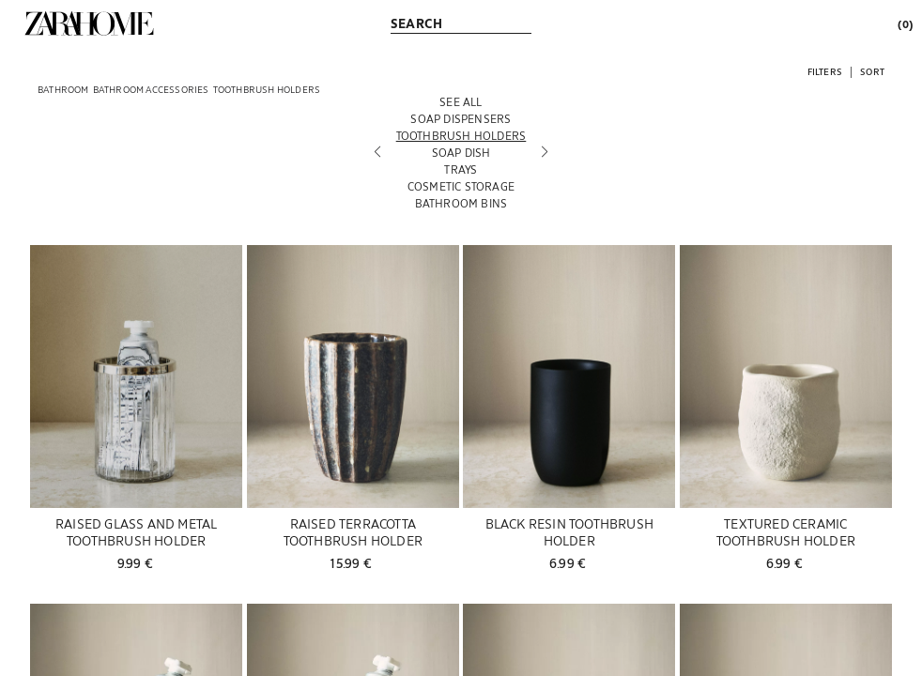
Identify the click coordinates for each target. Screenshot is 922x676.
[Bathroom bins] (461, 202)
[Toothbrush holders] (461, 135)
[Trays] (461, 169)
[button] (824, 71)
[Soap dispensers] (461, 118)
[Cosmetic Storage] (461, 185)
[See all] (461, 101)
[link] (89, 23)
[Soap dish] (461, 152)
